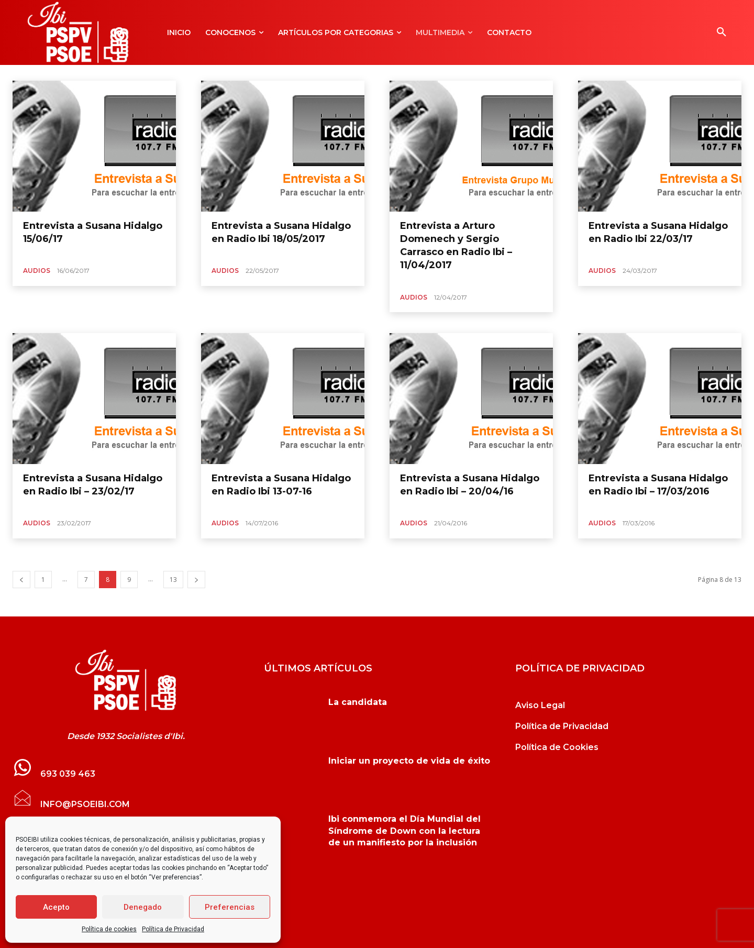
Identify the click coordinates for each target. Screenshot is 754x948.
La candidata (357, 702)
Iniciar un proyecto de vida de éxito (409, 761)
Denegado (143, 907)
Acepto (56, 907)
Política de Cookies (556, 747)
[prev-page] (21, 579)
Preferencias (229, 907)
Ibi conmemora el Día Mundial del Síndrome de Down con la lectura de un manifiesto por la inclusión (404, 830)
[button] (721, 32)
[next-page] (196, 579)
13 (173, 579)
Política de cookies (109, 929)
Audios (36, 270)
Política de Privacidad (173, 929)
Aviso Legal (540, 705)
